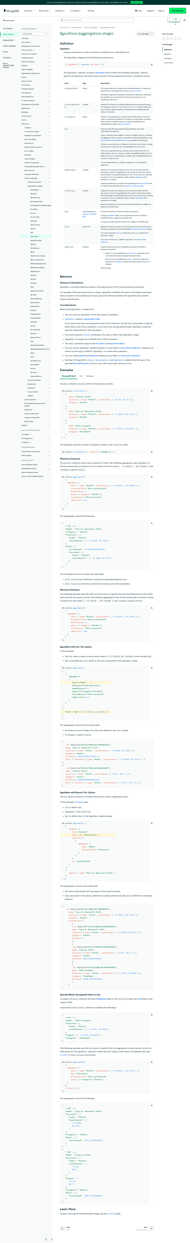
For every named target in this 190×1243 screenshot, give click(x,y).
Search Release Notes (29, 472)
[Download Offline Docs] (46, 1239)
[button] (139, 11)
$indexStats (35, 248)
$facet (33, 229)
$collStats (34, 209)
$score (33, 326)
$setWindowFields (37, 345)
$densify (34, 221)
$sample (34, 322)
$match (33, 279)
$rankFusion (35, 306)
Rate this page (167, 34)
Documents (25, 42)
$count (33, 213)
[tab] (69, 376)
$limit (33, 252)
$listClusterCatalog (38, 256)
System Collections (31, 414)
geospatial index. (93, 319)
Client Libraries (9, 46)
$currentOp (35, 217)
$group (33, 244)
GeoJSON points (81, 363)
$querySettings (36, 299)
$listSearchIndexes (38, 267)
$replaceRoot (36, 314)
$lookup (33, 275)
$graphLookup (36, 240)
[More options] (152, 33)
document (100, 72)
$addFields (35, 190)
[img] (163, 38)
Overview (25, 38)
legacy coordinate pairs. (135, 186)
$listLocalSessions (37, 260)
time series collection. (131, 355)
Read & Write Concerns (33, 147)
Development (8, 34)
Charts (24, 120)
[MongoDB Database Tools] (35, 166)
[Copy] (151, 64)
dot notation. (136, 91)
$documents (35, 225)
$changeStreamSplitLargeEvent (41, 205)
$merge (33, 283)
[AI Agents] (35, 442)
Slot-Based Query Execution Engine (34, 404)
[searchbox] (97, 20)
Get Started (177, 10)
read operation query (138, 229)
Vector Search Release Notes (32, 476)
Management (8, 40)
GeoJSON (145, 183)
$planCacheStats (37, 291)
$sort (32, 357)
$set (32, 341)
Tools (5, 52)
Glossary (27, 155)
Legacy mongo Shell (32, 417)
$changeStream (37, 201)
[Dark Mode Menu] (184, 20)
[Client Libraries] (35, 50)
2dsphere (111, 215)
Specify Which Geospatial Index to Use (115, 140)
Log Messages (29, 159)
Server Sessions (30, 399)
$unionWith (35, 365)
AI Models (7, 58)
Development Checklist (30, 104)
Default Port (29, 143)
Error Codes (28, 151)
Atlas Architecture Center (8, 65)
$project (34, 295)
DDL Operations (30, 139)
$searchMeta (36, 337)
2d (109, 222)
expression (139, 177)
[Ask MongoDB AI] (174, 20)
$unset (33, 368)
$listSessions (35, 271)
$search (34, 333)
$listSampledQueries (38, 264)
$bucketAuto (35, 198)
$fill (32, 233)
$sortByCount (36, 361)
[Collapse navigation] (52, 1239)
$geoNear (34, 236)
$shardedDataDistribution (40, 349)
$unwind (34, 372)
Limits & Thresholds (31, 163)
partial (82, 355)
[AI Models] (35, 434)
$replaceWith (36, 318)
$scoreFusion (35, 330)
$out (32, 287)
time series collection (130, 348)
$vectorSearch (36, 376)
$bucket (34, 194)
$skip (32, 353)
